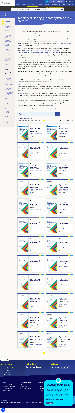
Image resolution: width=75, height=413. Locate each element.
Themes (4, 387)
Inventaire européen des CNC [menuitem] (9, 41)
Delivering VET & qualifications (9, 391)
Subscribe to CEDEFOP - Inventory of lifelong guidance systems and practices (71, 18)
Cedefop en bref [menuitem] (70, 4)
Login (53, 1)
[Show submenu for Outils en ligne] (49, 4)
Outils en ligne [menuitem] (46, 4)
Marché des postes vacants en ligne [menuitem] (9, 85)
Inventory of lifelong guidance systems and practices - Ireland (64, 172)
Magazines (42, 395)
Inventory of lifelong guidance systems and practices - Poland (35, 209)
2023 (18, 93)
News (41, 389)
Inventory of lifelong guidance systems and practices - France (64, 247)
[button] (3, 410)
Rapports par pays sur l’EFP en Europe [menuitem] (9, 119)
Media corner (42, 398)
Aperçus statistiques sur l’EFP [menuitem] (8, 100)
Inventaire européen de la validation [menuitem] (8, 45)
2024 (21, 93)
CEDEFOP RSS (68, 372)
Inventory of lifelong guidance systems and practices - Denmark (64, 228)
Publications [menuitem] (7, 21)
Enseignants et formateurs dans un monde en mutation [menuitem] (9, 110)
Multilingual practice (17, 407)
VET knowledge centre (7, 393)
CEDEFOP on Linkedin (62, 372)
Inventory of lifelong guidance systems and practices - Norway (35, 304)
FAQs (2, 407)
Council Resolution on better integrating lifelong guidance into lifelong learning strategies (44, 50)
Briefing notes (24, 391)
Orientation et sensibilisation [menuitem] (8, 50)
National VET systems (7, 395)
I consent (49, 403)
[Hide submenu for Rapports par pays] (3, 24)
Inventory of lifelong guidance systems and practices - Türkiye (35, 153)
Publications (23, 389)
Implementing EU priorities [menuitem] (8, 54)
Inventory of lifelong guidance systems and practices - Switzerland (64, 191)
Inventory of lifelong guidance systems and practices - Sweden (35, 191)
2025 (24, 93)
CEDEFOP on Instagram (65, 372)
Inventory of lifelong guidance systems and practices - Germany (35, 172)
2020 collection (20, 78)
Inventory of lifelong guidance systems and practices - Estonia (35, 247)
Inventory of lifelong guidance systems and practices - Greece (35, 266)
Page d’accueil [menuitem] (18, 4)
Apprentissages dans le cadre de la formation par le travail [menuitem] (9, 28)
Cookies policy (34, 407)
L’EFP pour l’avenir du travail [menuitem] (8, 115)
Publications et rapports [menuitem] (32, 4)
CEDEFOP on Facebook (52, 372)
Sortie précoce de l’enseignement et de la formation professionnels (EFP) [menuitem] (8, 35)
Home (18, 13)
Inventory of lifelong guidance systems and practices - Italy (64, 266)
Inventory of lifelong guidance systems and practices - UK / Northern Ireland (36, 343)
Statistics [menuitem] (40, 4)
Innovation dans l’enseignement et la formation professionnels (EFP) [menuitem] (8, 59)
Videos (41, 397)
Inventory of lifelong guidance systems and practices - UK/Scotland (64, 343)
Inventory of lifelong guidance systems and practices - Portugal (64, 304)
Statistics (4, 397)
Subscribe (30, 369)
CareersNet (58, 38)
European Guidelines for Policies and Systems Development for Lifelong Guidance (38, 52)
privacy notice (59, 399)
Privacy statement (41, 407)
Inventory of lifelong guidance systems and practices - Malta (35, 285)
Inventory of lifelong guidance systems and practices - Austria (64, 153)
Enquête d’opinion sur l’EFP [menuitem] (8, 89)
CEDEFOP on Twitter (55, 372)
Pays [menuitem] (64, 4)
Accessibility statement (8, 407)
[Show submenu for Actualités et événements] (61, 4)
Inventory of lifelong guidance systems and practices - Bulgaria (64, 209)
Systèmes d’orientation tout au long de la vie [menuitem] (9, 71)
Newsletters (42, 393)
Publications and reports (26, 387)
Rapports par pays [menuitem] (8, 24)
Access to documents (26, 407)
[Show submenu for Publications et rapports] (36, 4)
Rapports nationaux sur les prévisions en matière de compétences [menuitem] (9, 94)
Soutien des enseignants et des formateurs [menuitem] (9, 105)
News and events (42, 387)
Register (61, 1)
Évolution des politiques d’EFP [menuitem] (8, 123)
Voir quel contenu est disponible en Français (54, 7)
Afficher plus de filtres (25, 120)
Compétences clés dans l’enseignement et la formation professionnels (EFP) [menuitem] (9, 79)
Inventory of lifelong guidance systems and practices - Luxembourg (64, 135)
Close (62, 9)
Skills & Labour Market (7, 389)
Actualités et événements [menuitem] (56, 4)
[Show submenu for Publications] (3, 21)
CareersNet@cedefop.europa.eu (57, 108)
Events (41, 391)
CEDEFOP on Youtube (58, 372)
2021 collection (20, 84)
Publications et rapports (25, 13)
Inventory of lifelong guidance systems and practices (36, 139)
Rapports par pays (34, 13)
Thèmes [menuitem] (23, 4)
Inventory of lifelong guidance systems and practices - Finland (35, 135)
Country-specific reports (26, 393)
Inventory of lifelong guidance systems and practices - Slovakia (35, 324)
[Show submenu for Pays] (65, 4)
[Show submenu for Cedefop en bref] (74, 4)
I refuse (56, 403)
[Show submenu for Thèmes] (25, 4)
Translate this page (44, 9)
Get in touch (6, 369)
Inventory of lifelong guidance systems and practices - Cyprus (35, 228)
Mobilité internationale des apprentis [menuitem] (8, 66)
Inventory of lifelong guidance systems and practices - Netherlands (64, 285)
